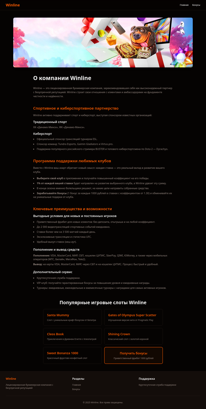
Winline (13, 4)
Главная (184, 4)
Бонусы (196, 4)
